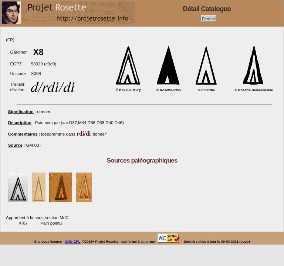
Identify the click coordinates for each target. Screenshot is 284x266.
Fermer (208, 18)
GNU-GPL (72, 241)
